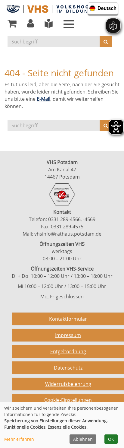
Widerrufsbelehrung (68, 384)
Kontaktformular (68, 319)
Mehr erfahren (19, 439)
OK (111, 439)
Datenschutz (68, 367)
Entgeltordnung (68, 351)
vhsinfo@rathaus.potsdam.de (67, 233)
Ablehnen (83, 439)
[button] (30, 25)
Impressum (68, 335)
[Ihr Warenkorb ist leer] (12, 25)
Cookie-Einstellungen (68, 400)
